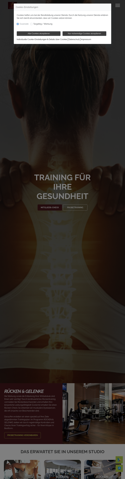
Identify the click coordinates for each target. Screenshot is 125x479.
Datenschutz (74, 39)
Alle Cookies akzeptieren (39, 33)
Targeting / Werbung (42, 24)
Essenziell (24, 24)
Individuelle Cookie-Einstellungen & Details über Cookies (42, 39)
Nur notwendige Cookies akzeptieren (84, 33)
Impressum (86, 39)
